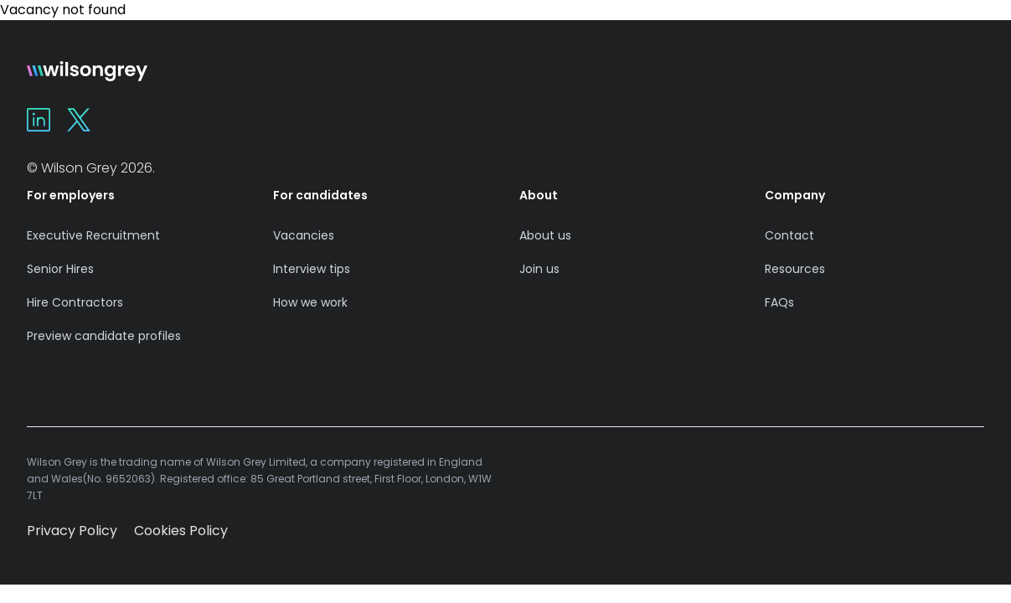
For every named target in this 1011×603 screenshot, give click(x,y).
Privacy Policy (72, 530)
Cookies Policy (181, 530)
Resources (795, 268)
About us (545, 235)
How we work (310, 302)
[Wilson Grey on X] (78, 119)
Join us (539, 268)
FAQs (779, 302)
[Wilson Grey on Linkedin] (38, 119)
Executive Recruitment (93, 235)
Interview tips (311, 268)
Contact (789, 235)
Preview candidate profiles (104, 335)
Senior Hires (60, 268)
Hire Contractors (75, 302)
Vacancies (303, 235)
